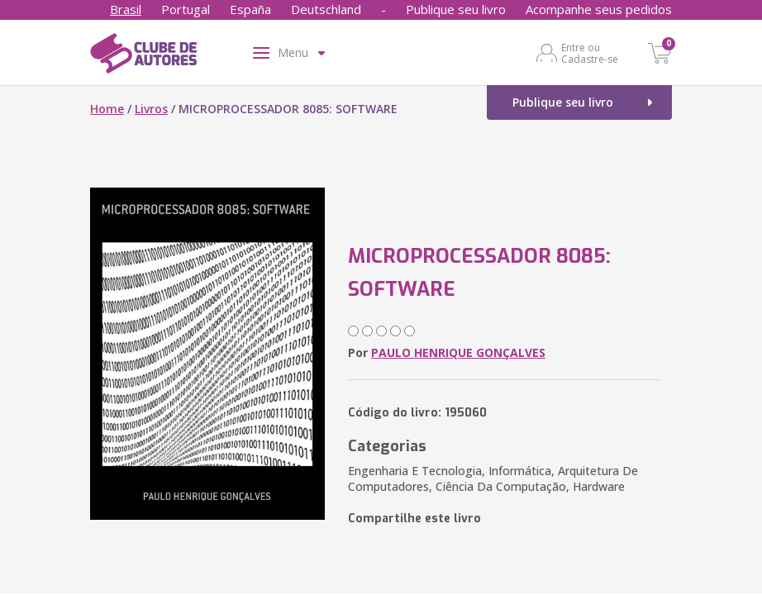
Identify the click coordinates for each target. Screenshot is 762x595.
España (250, 9)
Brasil (125, 9)
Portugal (185, 9)
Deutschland (326, 9)
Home (107, 109)
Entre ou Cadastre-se (589, 52)
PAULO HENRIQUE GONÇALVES (458, 352)
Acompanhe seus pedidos (599, 9)
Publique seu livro (456, 9)
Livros (151, 109)
